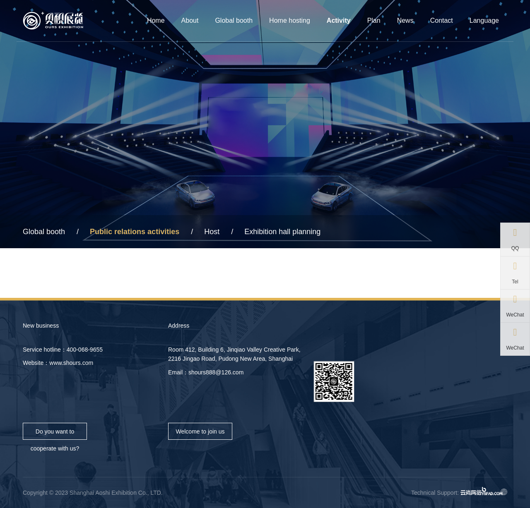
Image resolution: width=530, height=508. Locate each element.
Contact (441, 20)
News (405, 20)
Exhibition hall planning (282, 232)
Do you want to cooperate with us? (55, 434)
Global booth (234, 20)
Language (484, 20)
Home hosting (289, 20)
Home (156, 20)
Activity (339, 20)
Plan (374, 20)
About (190, 20)
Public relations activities (134, 232)
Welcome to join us (200, 431)
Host (211, 232)
